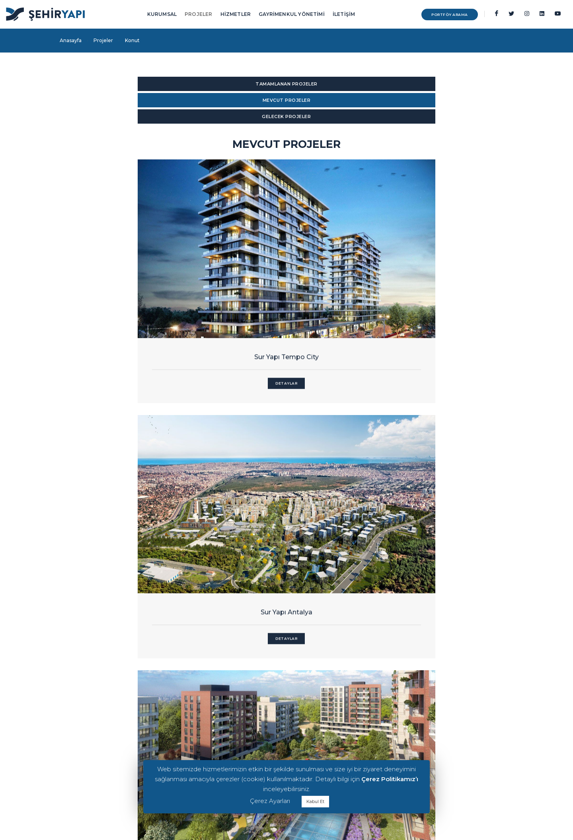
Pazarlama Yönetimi (432, 730)
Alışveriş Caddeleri (352, 730)
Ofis (336, 721)
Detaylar (127, 298)
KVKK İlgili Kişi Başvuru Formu (95, 724)
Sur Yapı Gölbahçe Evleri (445, 502)
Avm (337, 701)
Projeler (103, 40)
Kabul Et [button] (315, 801)
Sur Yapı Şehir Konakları (127, 502)
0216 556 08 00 (212, 730)
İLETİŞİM (344, 14)
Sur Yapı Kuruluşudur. (85, 748)
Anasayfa (71, 40)
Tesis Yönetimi (424, 711)
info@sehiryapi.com (220, 720)
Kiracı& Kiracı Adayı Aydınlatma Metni (103, 705)
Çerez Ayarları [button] (270, 801)
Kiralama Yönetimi (430, 721)
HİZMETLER (235, 14)
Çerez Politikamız (80, 715)
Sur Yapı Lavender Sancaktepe (286, 502)
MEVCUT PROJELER (287, 84)
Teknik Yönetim (426, 740)
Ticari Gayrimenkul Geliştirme (443, 759)
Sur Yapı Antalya (286, 272)
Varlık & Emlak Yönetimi (436, 749)
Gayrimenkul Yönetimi (435, 701)
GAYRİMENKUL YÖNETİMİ (292, 14)
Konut (338, 711)
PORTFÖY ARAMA (435, 14)
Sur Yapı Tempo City (127, 272)
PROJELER (198, 14)
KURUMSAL (162, 14)
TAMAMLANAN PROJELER (127, 84)
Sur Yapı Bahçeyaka (445, 272)
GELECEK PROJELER (445, 84)
